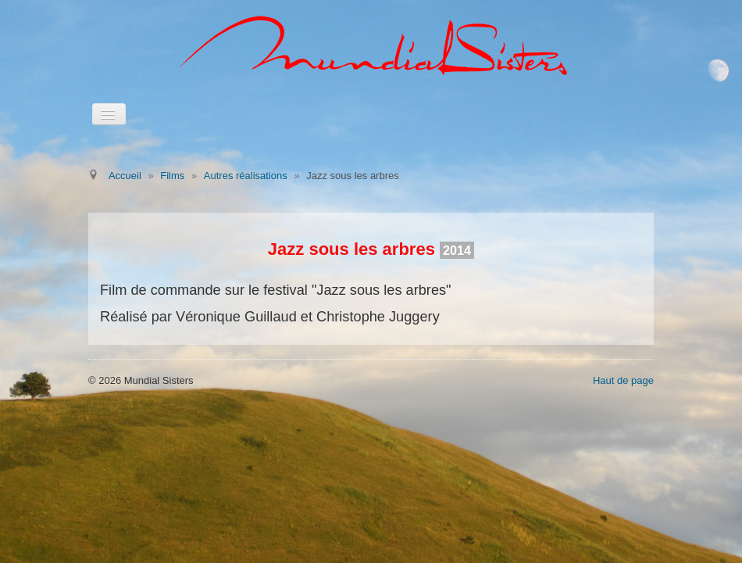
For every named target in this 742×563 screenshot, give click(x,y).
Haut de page (623, 380)
